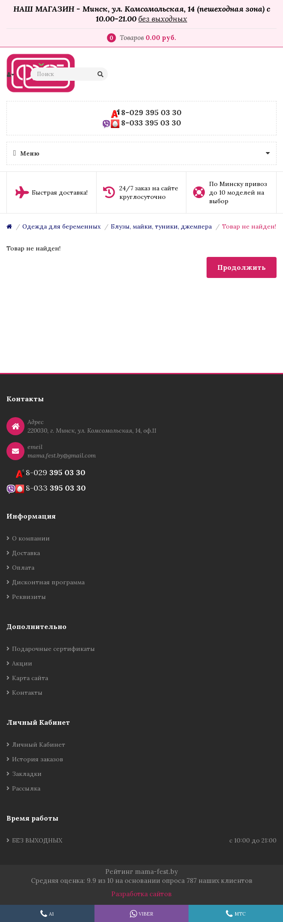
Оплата (23, 567)
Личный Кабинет (38, 744)
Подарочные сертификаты (53, 649)
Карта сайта (30, 678)
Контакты (27, 692)
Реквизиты (29, 597)
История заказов (37, 759)
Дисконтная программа (48, 582)
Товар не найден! (249, 226)
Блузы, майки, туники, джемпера (161, 226)
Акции (22, 663)
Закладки (27, 774)
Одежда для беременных (61, 226)
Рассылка (26, 788)
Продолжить (241, 267)
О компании (31, 538)
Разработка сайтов (141, 894)
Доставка (26, 553)
